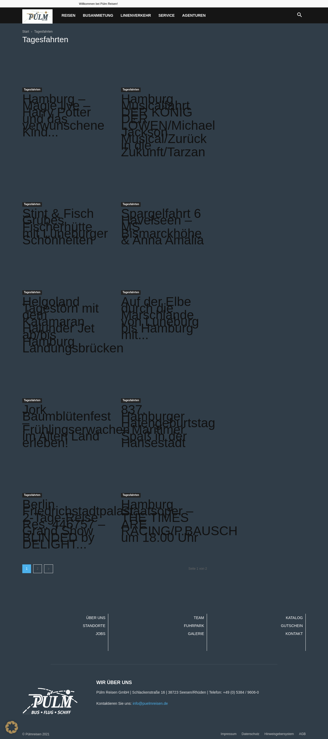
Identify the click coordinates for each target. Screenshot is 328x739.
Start (25, 31)
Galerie (196, 634)
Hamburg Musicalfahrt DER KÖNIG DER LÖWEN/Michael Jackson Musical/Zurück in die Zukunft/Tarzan (168, 125)
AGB (302, 734)
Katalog (294, 618)
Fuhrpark (194, 626)
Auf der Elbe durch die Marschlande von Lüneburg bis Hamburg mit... (160, 318)
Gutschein (292, 626)
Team (199, 618)
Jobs (100, 634)
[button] (299, 15)
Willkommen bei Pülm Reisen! (98, 3)
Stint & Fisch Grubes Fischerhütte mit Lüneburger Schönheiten (65, 226)
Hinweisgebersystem (279, 734)
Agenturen (194, 15)
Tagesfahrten (32, 89)
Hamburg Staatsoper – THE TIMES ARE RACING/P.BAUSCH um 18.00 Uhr (179, 520)
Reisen (68, 15)
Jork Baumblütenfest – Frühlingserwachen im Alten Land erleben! (76, 426)
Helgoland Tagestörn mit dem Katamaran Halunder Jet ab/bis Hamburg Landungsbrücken (73, 325)
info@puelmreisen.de (150, 703)
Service (166, 15)
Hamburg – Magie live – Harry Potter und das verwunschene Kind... (63, 115)
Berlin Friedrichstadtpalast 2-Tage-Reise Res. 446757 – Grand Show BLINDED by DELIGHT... (77, 524)
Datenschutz (251, 734)
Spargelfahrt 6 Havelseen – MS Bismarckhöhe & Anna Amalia (162, 226)
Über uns (95, 618)
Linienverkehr (136, 15)
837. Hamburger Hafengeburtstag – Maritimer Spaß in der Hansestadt (168, 426)
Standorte (94, 626)
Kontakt (294, 634)
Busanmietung (98, 15)
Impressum (228, 734)
